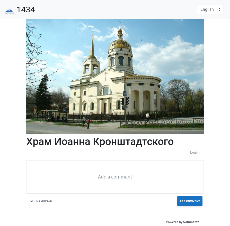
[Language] (210, 9)
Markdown (41, 201)
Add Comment (190, 201)
